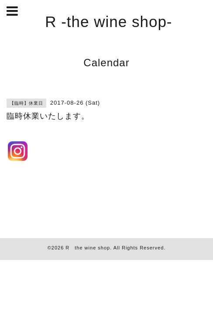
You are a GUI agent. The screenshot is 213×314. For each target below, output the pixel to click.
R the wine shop (87, 247)
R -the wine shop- (108, 21)
